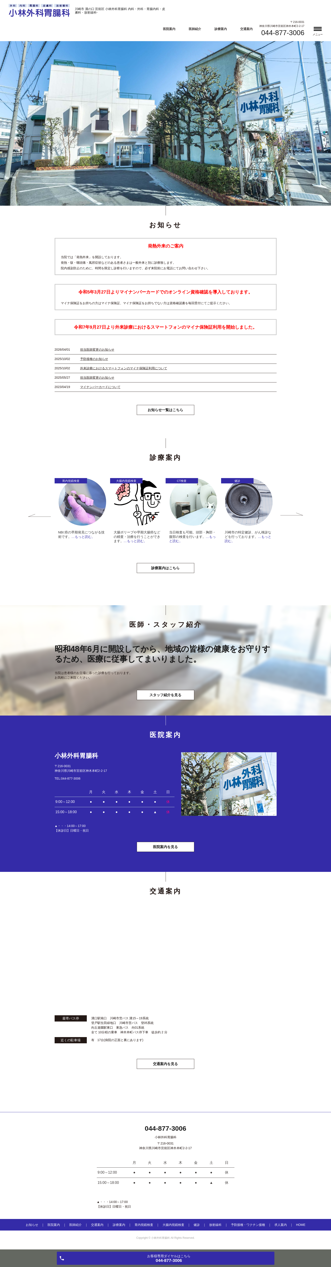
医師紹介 (195, 29)
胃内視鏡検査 (144, 1225)
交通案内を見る (165, 1064)
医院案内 (169, 29)
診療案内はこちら (165, 568)
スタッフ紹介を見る (166, 695)
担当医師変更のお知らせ (97, 349)
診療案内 (220, 29)
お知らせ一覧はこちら (165, 410)
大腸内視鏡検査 (173, 1225)
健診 (197, 1225)
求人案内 (280, 1225)
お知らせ (32, 1225)
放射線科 (215, 1225)
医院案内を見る (165, 847)
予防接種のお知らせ (94, 359)
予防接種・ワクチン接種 (248, 1225)
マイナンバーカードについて (100, 387)
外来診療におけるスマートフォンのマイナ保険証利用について (123, 368)
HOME (300, 1225)
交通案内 (246, 29)
